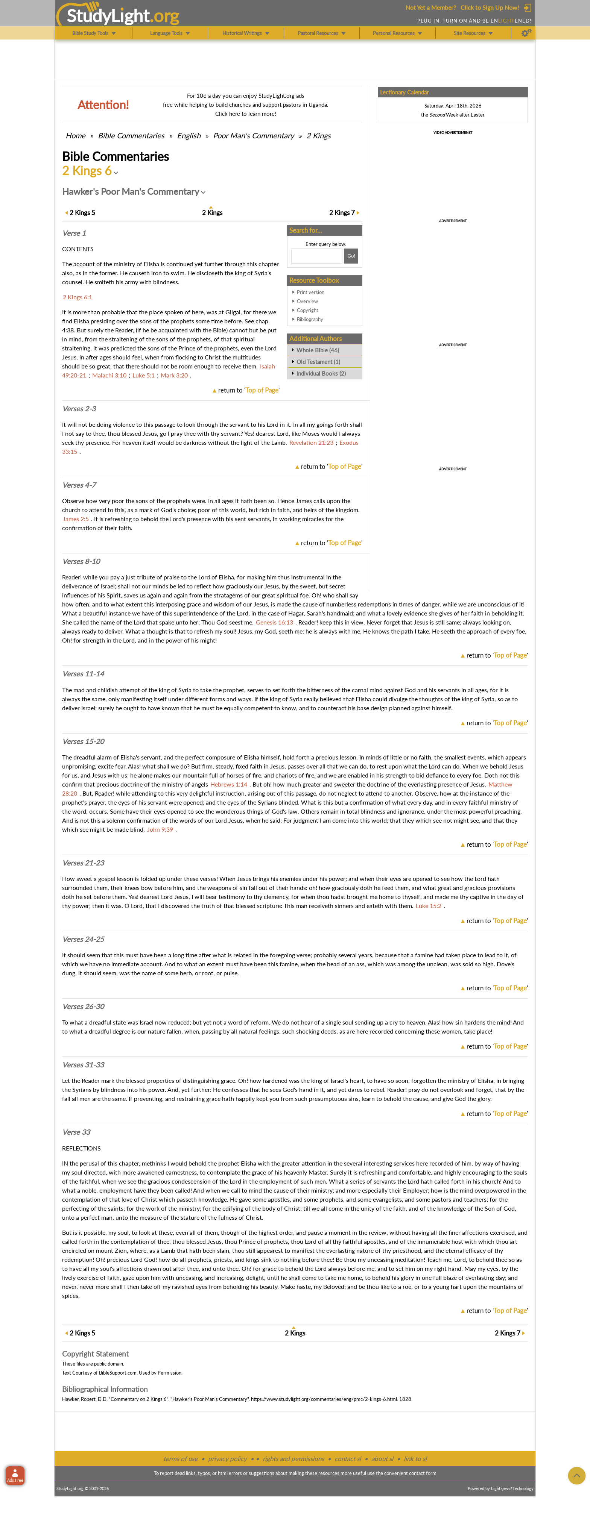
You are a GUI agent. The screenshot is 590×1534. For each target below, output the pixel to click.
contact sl (348, 1459)
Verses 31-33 (83, 1065)
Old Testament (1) (318, 361)
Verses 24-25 (83, 939)
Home (75, 135)
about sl (382, 1459)
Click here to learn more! (245, 113)
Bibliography (310, 319)
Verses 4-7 (79, 485)
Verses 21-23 (83, 863)
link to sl (415, 1459)
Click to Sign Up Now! (490, 7)
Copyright (307, 310)
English (189, 135)
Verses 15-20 (83, 741)
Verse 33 (76, 1132)
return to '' (249, 390)
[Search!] (351, 256)
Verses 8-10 (81, 561)
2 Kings (318, 135)
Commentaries (131, 135)
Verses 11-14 (83, 674)
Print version (310, 292)
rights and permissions (293, 1459)
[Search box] (316, 256)
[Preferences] (527, 33)
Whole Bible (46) (318, 350)
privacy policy (227, 1459)
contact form (422, 1473)
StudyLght (108, 15)
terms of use (180, 1459)
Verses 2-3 (79, 409)
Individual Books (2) (321, 373)
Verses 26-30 (83, 1006)
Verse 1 (74, 233)
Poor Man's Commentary (253, 135)
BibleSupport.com (118, 1373)
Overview (307, 301)
